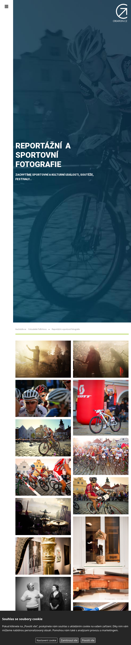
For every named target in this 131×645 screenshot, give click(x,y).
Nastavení (46, 640)
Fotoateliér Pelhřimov (37, 329)
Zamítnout (69, 640)
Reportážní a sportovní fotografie (66, 329)
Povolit (88, 640)
